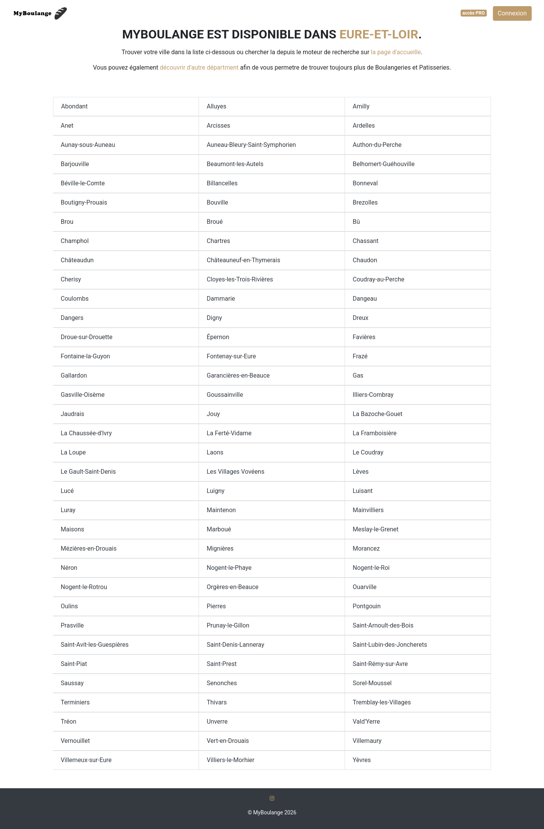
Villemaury (367, 740)
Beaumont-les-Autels (235, 164)
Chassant (365, 241)
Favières (364, 337)
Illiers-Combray (373, 394)
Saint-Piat (74, 664)
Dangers (72, 317)
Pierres (216, 606)
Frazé (360, 356)
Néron (69, 567)
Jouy (213, 414)
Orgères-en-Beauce (233, 587)
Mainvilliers (368, 510)
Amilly (361, 106)
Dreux (360, 317)
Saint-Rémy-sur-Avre (380, 664)
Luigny (215, 490)
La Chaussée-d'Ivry (86, 433)
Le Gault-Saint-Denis (88, 471)
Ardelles (364, 125)
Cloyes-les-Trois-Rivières (240, 279)
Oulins (69, 606)
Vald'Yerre (366, 721)
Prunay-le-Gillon (228, 625)
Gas (358, 375)
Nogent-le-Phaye (229, 567)
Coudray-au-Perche (378, 279)
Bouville (217, 202)
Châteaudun (77, 260)
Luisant (363, 490)
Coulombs (75, 298)
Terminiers (75, 702)
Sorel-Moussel (372, 683)
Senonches (222, 683)
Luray (68, 510)
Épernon (218, 337)
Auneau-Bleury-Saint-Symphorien (251, 144)
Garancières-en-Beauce (238, 375)
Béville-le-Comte (83, 183)
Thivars (217, 702)
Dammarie (221, 298)
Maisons (72, 529)
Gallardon (74, 375)
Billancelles (222, 183)
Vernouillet (75, 740)
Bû (356, 221)
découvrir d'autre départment (199, 67)
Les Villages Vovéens (235, 471)
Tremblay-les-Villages (382, 702)
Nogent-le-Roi (371, 567)
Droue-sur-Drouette (87, 337)
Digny (214, 317)
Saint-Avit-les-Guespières (95, 644)
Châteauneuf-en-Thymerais (243, 260)
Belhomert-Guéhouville (384, 164)
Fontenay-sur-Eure (231, 356)
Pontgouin (367, 606)
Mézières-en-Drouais (89, 548)
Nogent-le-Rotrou (84, 587)
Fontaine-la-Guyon (85, 356)
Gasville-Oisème (82, 394)
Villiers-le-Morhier (230, 760)
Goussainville (225, 394)
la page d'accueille (396, 52)
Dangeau (365, 298)
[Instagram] (272, 798)
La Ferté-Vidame (229, 433)
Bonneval (365, 183)
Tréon (68, 721)
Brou (67, 221)
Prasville (72, 625)
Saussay (72, 683)
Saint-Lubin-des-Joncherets (390, 644)
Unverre (217, 721)
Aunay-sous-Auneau (88, 144)
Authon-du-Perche (377, 144)
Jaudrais (72, 414)
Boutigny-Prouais (84, 202)
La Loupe (73, 452)
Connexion (512, 13)
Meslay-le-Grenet (375, 529)
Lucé (67, 490)
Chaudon (365, 260)
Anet (67, 125)
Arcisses (218, 125)
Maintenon (221, 510)
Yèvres (362, 760)
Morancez (366, 548)
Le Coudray (368, 452)
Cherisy (71, 279)
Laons (215, 452)
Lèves (360, 471)
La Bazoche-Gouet (378, 414)
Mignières (220, 548)
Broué (215, 221)
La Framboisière (374, 433)
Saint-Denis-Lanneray (235, 644)
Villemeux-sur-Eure (86, 760)
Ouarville (364, 587)
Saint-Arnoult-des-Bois (383, 625)
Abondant (74, 106)
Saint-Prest (222, 664)
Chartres (218, 241)
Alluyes (216, 106)
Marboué (219, 529)
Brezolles (365, 202)
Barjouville (75, 164)
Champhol (75, 241)
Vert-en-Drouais (228, 740)
